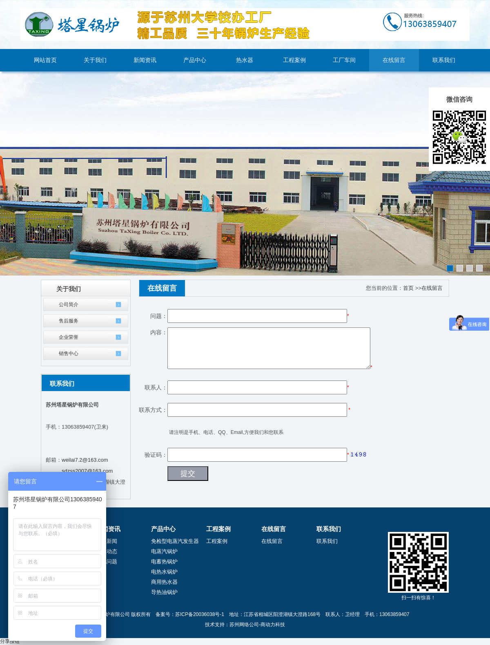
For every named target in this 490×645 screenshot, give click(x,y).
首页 (408, 288)
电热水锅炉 (164, 572)
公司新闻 (106, 541)
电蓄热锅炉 (164, 561)
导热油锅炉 (164, 592)
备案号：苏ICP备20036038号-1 (190, 614)
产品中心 (194, 60)
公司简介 (68, 304)
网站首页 (45, 60)
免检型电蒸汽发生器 (175, 541)
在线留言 (394, 60)
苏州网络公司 (244, 624)
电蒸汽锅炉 (164, 551)
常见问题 (106, 561)
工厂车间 (344, 60)
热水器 (244, 60)
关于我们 (95, 60)
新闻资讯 (145, 60)
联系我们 (443, 60)
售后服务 (68, 321)
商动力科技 (273, 624)
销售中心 (68, 353)
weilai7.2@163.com (85, 460)
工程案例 (294, 60)
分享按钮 (10, 641)
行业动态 (106, 551)
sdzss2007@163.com (87, 471)
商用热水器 (164, 582)
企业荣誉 (68, 337)
